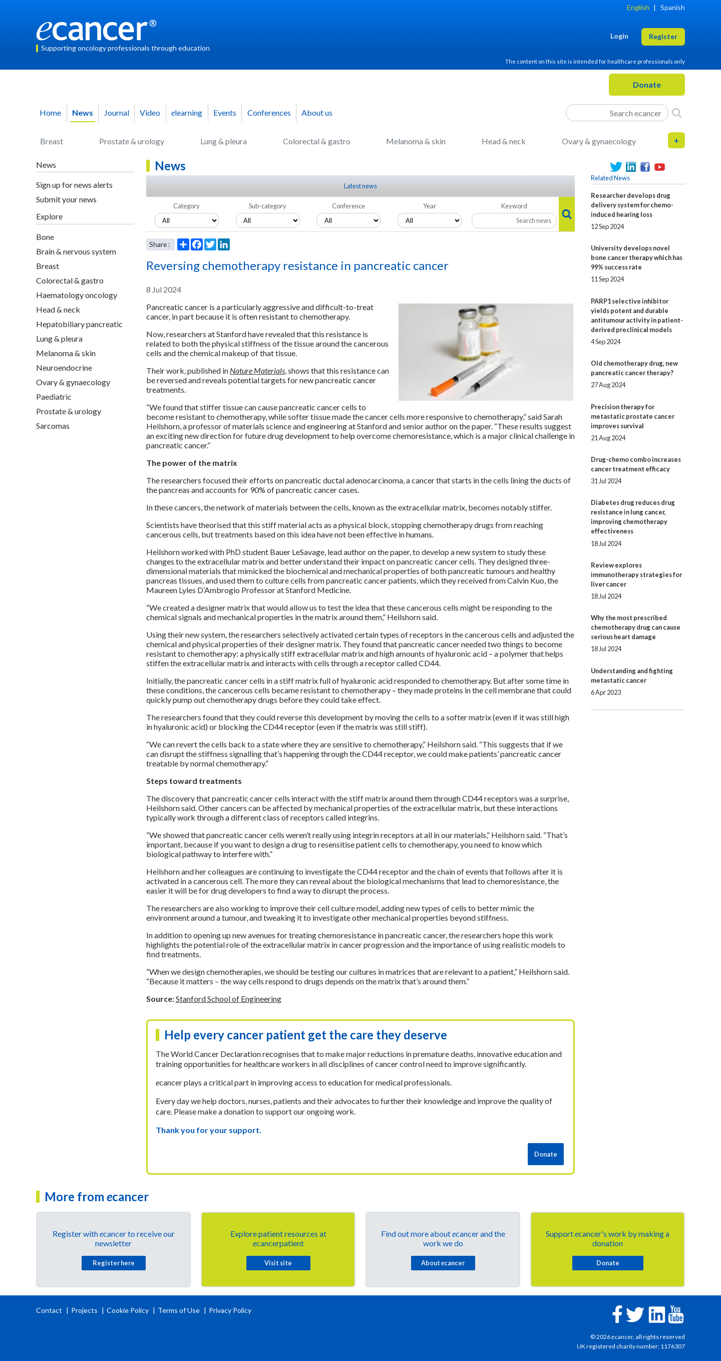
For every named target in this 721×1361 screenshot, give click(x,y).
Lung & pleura (223, 141)
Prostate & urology (131, 141)
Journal (116, 112)
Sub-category (267, 206)
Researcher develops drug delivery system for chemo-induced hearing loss (632, 204)
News (82, 112)
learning (186, 112)
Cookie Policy (128, 1310)
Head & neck (504, 141)
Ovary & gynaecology (599, 141)
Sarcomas (53, 425)
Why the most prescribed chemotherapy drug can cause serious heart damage (635, 627)
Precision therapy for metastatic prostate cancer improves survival (632, 416)
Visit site (278, 1263)
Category (186, 206)
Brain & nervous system (76, 251)
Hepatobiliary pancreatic (79, 324)
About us (316, 112)
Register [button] (663, 36)
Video (150, 112)
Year (429, 206)
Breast (51, 141)
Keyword (514, 206)
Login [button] (619, 36)
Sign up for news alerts (74, 184)
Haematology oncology (76, 295)
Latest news (360, 186)
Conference (348, 206)
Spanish (672, 7)
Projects (85, 1310)
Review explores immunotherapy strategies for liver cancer (636, 574)
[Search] (676, 112)
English (638, 7)
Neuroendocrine (64, 367)
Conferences (269, 112)
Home (50, 112)
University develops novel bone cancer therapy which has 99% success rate (636, 257)
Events (224, 112)
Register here (114, 1263)
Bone (45, 236)
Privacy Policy (230, 1310)
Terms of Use (179, 1310)
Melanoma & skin (416, 141)
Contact (50, 1310)
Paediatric (54, 396)
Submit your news (66, 199)
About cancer (443, 1263)
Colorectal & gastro (316, 141)
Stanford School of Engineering (228, 998)
